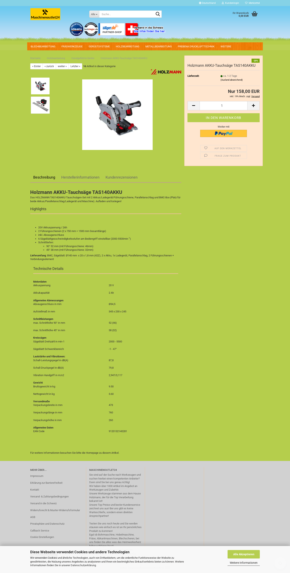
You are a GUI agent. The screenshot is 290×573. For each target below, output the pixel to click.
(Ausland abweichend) (232, 80)
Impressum (36, 475)
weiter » (62, 66)
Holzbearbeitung (127, 46)
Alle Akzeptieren (243, 554)
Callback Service (39, 530)
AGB (32, 517)
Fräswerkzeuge (72, 46)
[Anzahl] (224, 105)
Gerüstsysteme (99, 46)
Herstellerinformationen (80, 177)
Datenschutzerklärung (83, 565)
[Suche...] (94, 14)
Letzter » (75, 66)
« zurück (49, 66)
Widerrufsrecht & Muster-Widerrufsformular (55, 510)
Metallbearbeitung (158, 46)
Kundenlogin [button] (230, 3)
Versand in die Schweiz (43, 503)
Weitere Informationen (244, 562)
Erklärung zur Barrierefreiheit (46, 482)
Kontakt (34, 489)
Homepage (92, 452)
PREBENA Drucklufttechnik (196, 46)
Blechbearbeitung (43, 46)
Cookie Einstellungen (42, 537)
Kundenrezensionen (122, 177)
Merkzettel (252, 3)
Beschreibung (44, 177)
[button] (207, 3)
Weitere (226, 46)
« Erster (36, 66)
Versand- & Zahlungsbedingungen (49, 496)
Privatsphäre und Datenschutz (47, 523)
